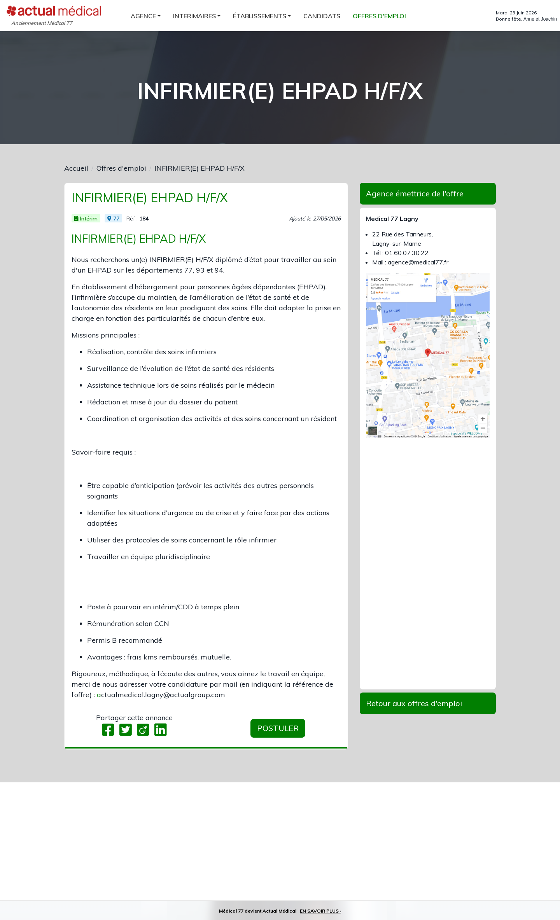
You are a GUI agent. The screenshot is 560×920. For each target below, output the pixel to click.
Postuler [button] (278, 728)
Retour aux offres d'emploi (414, 703)
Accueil (76, 168)
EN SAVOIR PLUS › (320, 911)
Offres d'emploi (121, 168)
